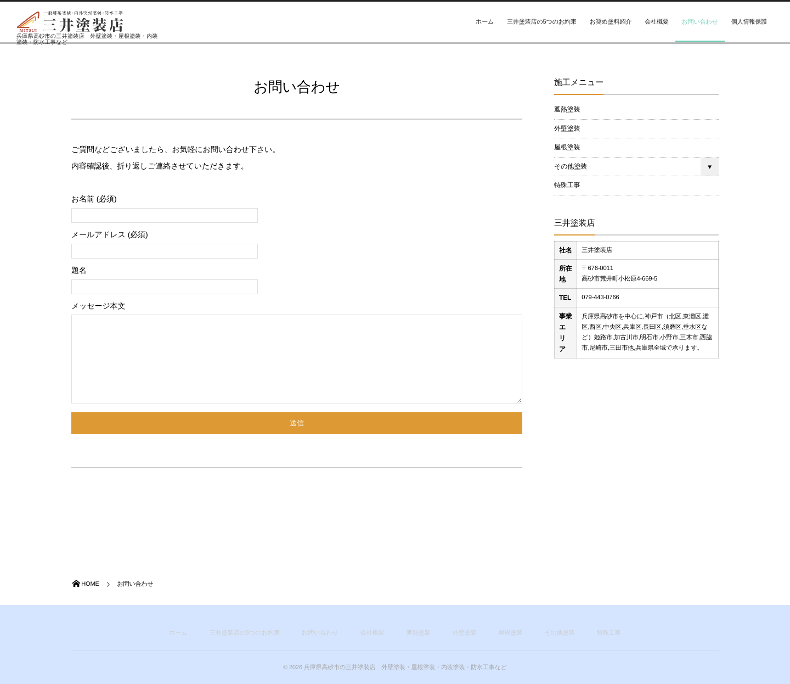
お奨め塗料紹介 (611, 22)
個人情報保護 (749, 22)
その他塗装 (570, 166)
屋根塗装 (567, 147)
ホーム (485, 22)
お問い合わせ (700, 22)
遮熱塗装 (567, 109)
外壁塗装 (567, 128)
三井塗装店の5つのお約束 (541, 22)
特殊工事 (567, 185)
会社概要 (656, 22)
